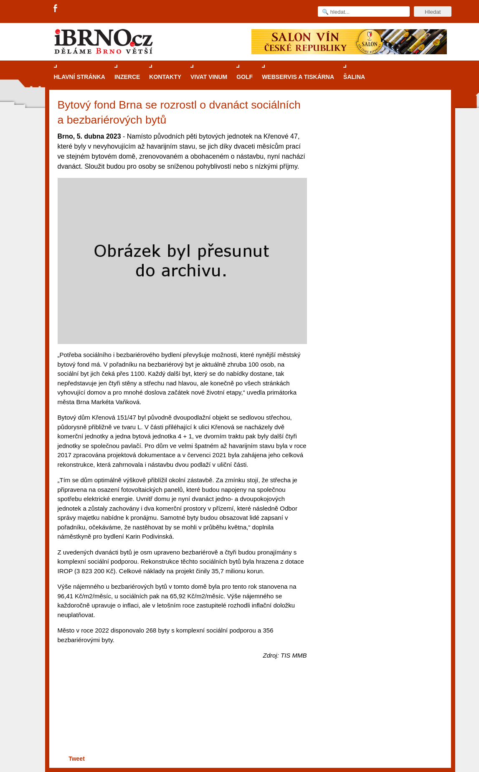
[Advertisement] (181, 720)
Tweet (76, 758)
